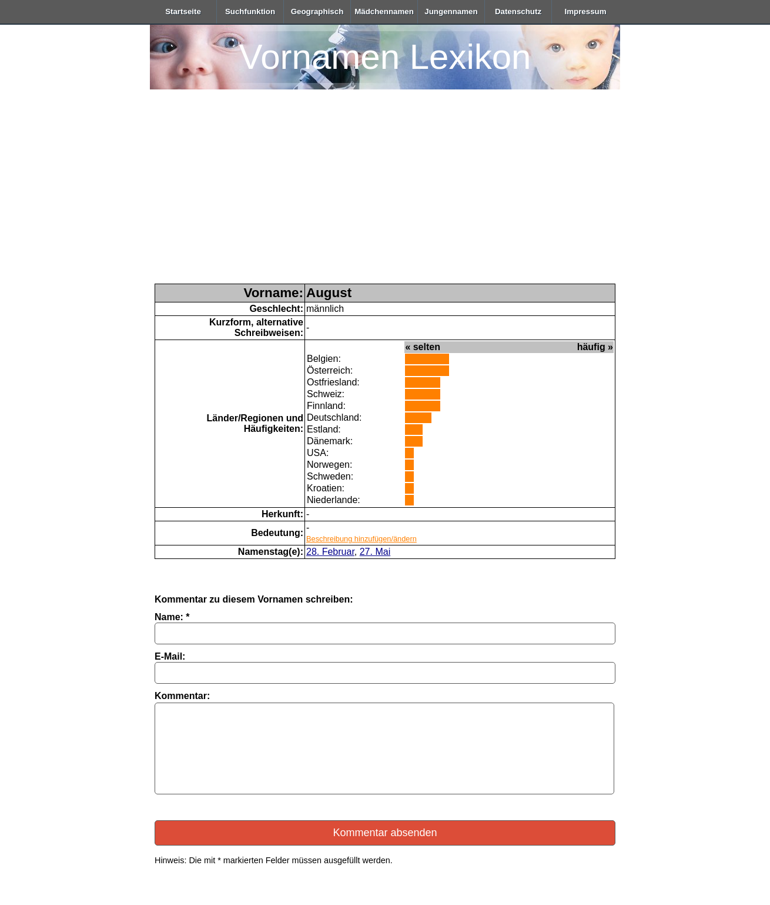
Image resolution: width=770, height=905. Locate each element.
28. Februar (330, 552)
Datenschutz (518, 11)
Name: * (172, 617)
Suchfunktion (250, 11)
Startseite (183, 11)
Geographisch (317, 11)
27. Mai (375, 552)
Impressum (585, 11)
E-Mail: (170, 656)
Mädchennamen (384, 11)
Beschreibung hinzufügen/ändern (361, 538)
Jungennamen (450, 11)
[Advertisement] (385, 195)
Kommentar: (182, 696)
